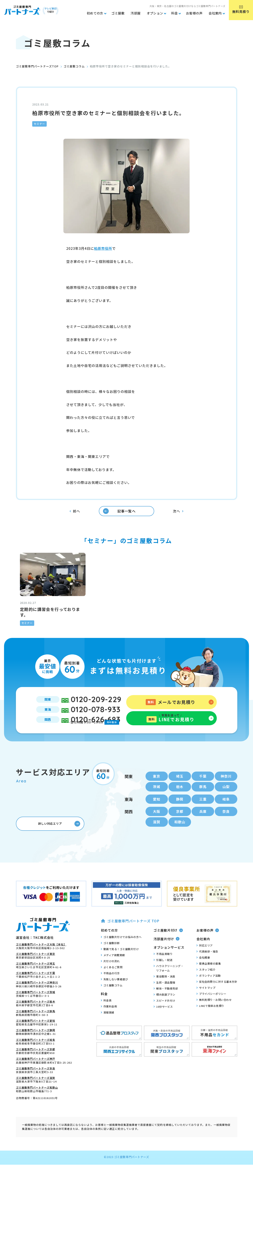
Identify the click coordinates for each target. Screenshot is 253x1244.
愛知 (156, 832)
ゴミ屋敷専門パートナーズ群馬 (35, 1046)
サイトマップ (205, 1022)
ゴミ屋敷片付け (168, 965)
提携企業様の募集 (208, 998)
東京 (156, 807)
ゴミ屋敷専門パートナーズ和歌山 (37, 1122)
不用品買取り (163, 989)
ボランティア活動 (208, 1010)
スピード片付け (164, 1035)
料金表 (106, 1035)
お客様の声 (207, 965)
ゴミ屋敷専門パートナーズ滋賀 (35, 1113)
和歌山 (180, 856)
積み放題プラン (164, 1029)
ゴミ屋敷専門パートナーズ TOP (130, 955)
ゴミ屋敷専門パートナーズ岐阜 (35, 1075)
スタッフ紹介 (205, 1004)
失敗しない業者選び (114, 1014)
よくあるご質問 (112, 1002)
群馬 (203, 818)
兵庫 (203, 845)
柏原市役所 (103, 248)
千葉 (203, 807)
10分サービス (163, 1041)
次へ (178, 519)
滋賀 (156, 856)
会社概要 (203, 992)
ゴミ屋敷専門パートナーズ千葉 (35, 1008)
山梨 (226, 818)
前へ (75, 519)
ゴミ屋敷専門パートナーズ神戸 (35, 1094)
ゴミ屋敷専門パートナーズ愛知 (35, 1055)
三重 (203, 832)
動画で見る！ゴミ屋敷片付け (120, 984)
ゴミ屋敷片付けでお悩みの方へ (121, 972)
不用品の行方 (110, 1008)
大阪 (156, 845)
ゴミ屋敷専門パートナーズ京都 (35, 1084)
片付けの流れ (110, 996)
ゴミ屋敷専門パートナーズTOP (37, 66)
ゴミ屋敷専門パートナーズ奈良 (35, 1103)
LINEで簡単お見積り (210, 1040)
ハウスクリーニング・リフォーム (168, 1003)
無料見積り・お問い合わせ (214, 1034)
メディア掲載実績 (113, 990)
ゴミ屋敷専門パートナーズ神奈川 (37, 1017)
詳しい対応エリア (57, 859)
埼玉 (180, 807)
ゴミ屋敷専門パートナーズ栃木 (35, 1036)
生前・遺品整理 (164, 1017)
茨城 (156, 818)
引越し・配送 (163, 995)
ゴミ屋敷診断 (110, 978)
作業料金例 (109, 1041)
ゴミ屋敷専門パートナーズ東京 (35, 989)
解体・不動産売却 (166, 1023)
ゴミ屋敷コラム (74, 66)
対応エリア (204, 980)
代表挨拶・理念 (207, 986)
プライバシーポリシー (211, 1028)
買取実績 (107, 1047)
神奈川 (226, 807)
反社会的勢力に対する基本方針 (216, 1016)
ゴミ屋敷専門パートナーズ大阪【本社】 (41, 979)
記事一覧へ (116, 519)
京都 (180, 845)
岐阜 (226, 832)
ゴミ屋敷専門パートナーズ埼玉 (35, 998)
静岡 (180, 832)
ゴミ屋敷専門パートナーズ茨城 (35, 1027)
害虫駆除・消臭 (164, 1011)
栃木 (180, 818)
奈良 (226, 845)
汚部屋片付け (167, 973)
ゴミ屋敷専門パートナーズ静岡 (35, 1065)
